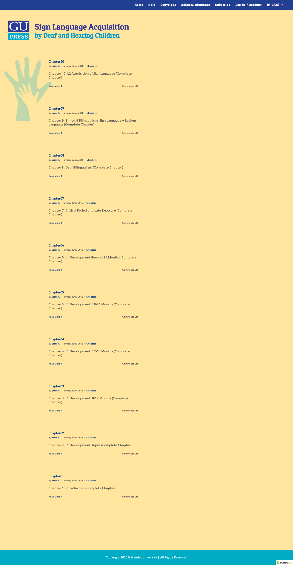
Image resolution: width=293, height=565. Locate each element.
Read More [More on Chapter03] (54, 410)
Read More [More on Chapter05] (54, 316)
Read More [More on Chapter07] (54, 222)
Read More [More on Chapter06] (54, 269)
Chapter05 (56, 292)
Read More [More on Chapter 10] (54, 86)
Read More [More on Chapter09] (54, 132)
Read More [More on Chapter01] (54, 496)
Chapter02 (56, 433)
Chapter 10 (56, 61)
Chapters (92, 66)
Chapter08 (56, 155)
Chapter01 (56, 476)
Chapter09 (56, 108)
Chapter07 (56, 198)
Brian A (56, 66)
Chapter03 (56, 386)
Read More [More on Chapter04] (54, 363)
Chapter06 (56, 245)
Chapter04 (56, 339)
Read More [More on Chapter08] (54, 175)
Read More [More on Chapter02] (54, 453)
